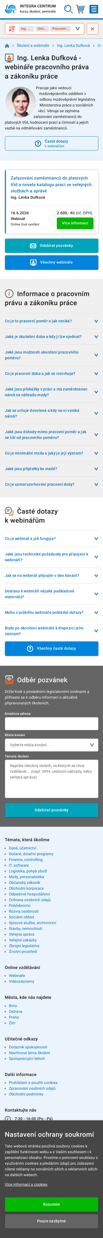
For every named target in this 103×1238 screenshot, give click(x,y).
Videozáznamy (21, 981)
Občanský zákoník (24, 883)
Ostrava (15, 1012)
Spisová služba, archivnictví (32, 923)
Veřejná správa (21, 934)
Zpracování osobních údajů (32, 1088)
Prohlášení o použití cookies (33, 1083)
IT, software (19, 865)
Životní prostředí (23, 952)
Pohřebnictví (19, 906)
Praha (14, 1017)
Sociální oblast (21, 917)
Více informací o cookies (26, 1184)
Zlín (12, 1023)
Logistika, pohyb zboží (28, 871)
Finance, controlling (26, 860)
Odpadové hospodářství (29, 894)
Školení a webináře (33, 46)
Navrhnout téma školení (29, 1053)
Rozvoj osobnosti (23, 911)
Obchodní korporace (26, 888)
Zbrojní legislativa (24, 946)
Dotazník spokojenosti (28, 1047)
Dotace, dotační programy (31, 854)
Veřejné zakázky (23, 940)
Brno (13, 1006)
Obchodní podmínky (26, 1094)
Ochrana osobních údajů (30, 900)
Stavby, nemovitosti (25, 929)
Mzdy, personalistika (26, 877)
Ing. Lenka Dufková (73, 46)
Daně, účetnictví (22, 848)
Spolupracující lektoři (27, 1059)
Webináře (17, 976)
